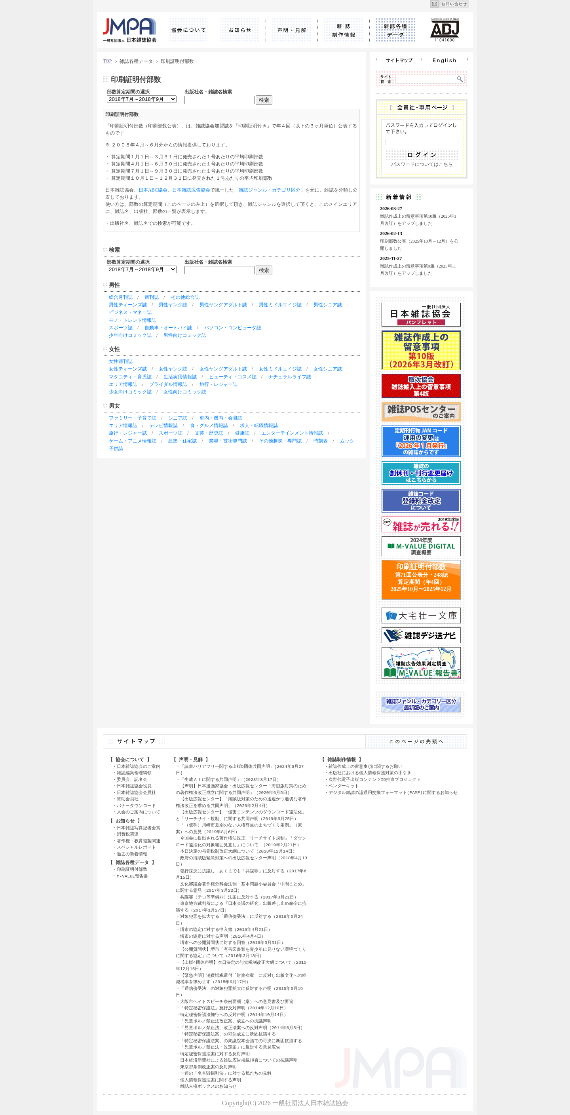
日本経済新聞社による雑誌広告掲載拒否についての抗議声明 (239, 1060)
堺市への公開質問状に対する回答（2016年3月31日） (232, 943)
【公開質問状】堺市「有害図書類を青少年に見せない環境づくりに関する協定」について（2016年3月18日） (241, 952)
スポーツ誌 (121, 328)
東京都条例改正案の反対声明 (208, 1067)
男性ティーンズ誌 (128, 305)
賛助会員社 (128, 799)
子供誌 (116, 448)
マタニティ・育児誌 (130, 377)
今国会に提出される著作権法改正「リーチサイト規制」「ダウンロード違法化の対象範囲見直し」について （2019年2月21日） (241, 841)
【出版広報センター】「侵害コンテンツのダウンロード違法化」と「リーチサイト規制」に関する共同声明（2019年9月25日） (241, 815)
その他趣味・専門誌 (280, 441)
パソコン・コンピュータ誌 (232, 328)
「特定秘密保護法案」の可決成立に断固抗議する (228, 1034)
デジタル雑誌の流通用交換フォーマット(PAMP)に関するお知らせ (393, 793)
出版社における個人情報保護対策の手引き (370, 773)
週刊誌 (151, 297)
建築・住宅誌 (182, 441)
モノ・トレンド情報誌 (132, 320)
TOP (107, 61)
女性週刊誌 (121, 361)
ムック (347, 441)
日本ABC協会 (153, 190)
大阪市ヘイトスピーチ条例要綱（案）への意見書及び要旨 (236, 1002)
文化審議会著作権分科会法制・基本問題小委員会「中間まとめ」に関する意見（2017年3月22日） (241, 887)
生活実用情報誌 (180, 377)
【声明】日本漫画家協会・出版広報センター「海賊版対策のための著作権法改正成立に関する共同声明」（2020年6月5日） (241, 789)
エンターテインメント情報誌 (292, 433)
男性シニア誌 (328, 305)
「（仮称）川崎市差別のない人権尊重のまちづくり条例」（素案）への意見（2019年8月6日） (239, 828)
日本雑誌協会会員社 (136, 793)
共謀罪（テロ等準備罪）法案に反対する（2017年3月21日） (239, 897)
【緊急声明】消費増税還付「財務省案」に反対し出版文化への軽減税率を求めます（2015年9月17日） (241, 979)
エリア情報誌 (123, 384)
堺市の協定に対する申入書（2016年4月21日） (226, 930)
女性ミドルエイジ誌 (280, 369)
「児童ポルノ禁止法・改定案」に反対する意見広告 (230, 1047)
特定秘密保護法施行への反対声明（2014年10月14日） (234, 1015)
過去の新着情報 (132, 854)
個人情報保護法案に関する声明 (210, 1080)
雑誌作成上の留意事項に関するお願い (366, 766)
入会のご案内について (138, 812)
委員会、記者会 (132, 780)
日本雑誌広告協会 (191, 190)
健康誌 (242, 433)
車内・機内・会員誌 (221, 418)
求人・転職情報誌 (259, 425)
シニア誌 (177, 418)
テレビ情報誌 (163, 425)
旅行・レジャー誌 (219, 384)
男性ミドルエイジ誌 (280, 305)
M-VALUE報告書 (132, 876)
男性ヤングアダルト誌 (223, 305)
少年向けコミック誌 (130, 335)
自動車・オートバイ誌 (168, 328)
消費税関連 (128, 834)
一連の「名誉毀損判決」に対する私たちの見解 (226, 1073)
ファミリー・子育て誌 (132, 418)
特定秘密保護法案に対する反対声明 (215, 1054)
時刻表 (321, 441)
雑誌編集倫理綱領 (134, 773)
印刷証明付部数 (132, 869)
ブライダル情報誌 (168, 384)
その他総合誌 (185, 297)
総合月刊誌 (121, 297)
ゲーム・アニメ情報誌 (132, 441)
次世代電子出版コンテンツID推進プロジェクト (375, 780)
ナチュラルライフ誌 (289, 377)
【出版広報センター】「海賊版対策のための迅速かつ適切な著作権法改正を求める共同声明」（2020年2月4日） (241, 802)
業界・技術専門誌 (228, 441)
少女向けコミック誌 (130, 392)
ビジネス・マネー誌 (130, 312)
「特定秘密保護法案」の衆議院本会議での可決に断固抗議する (241, 1041)
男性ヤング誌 (173, 305)
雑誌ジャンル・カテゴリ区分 (269, 190)
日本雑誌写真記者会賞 (138, 828)
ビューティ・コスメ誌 (232, 377)
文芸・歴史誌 (209, 433)
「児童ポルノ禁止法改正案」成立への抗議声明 (226, 1021)
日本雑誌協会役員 (134, 786)
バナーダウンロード (136, 806)
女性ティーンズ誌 (128, 369)
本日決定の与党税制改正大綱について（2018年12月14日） (238, 851)
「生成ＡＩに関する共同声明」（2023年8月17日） (230, 780)
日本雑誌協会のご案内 (138, 766)
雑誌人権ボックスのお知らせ (208, 1086)
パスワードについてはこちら (422, 164)
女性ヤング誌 (173, 369)
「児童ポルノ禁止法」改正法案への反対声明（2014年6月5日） (242, 1028)
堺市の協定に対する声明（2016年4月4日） (223, 936)
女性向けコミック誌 (184, 392)
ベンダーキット (344, 786)
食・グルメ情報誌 (209, 425)
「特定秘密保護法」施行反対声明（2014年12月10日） (234, 1008)
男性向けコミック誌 (184, 335)
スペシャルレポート (136, 847)
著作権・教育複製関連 (138, 841)
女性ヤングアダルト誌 (223, 369)
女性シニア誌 (328, 369)
